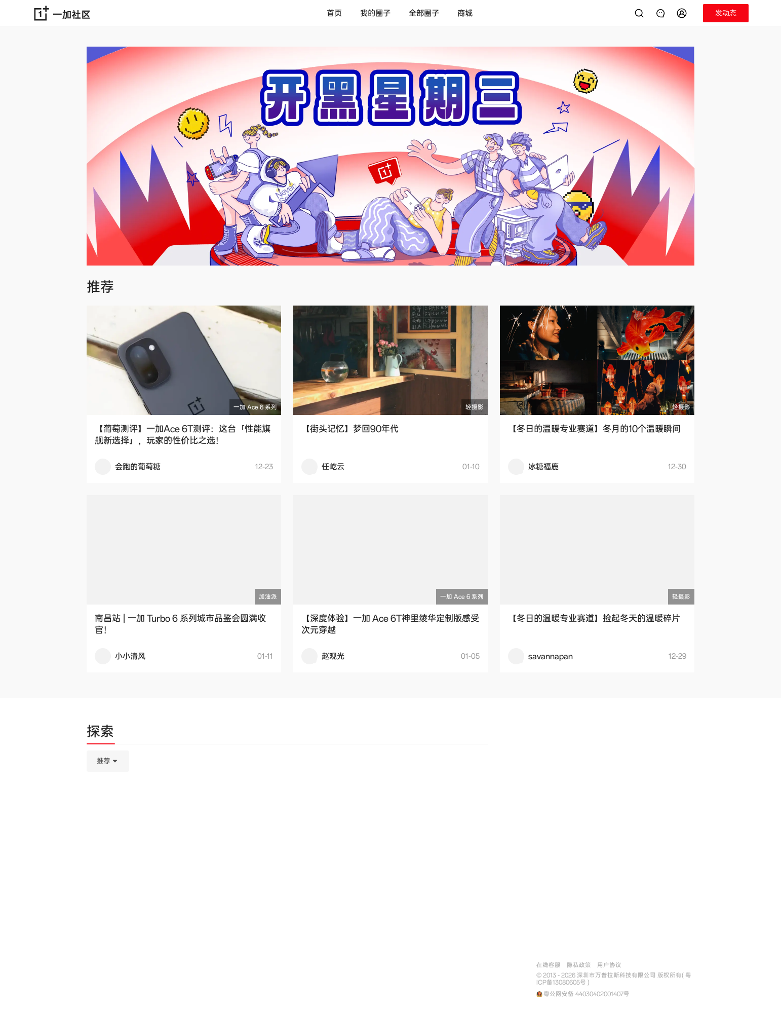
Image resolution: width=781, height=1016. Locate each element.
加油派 (268, 596)
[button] (683, 13)
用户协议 (609, 965)
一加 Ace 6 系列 (255, 407)
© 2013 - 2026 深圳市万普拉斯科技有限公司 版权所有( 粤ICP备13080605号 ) (613, 979)
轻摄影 (474, 407)
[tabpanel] (287, 811)
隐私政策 (579, 965)
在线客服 (548, 965)
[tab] (100, 733)
